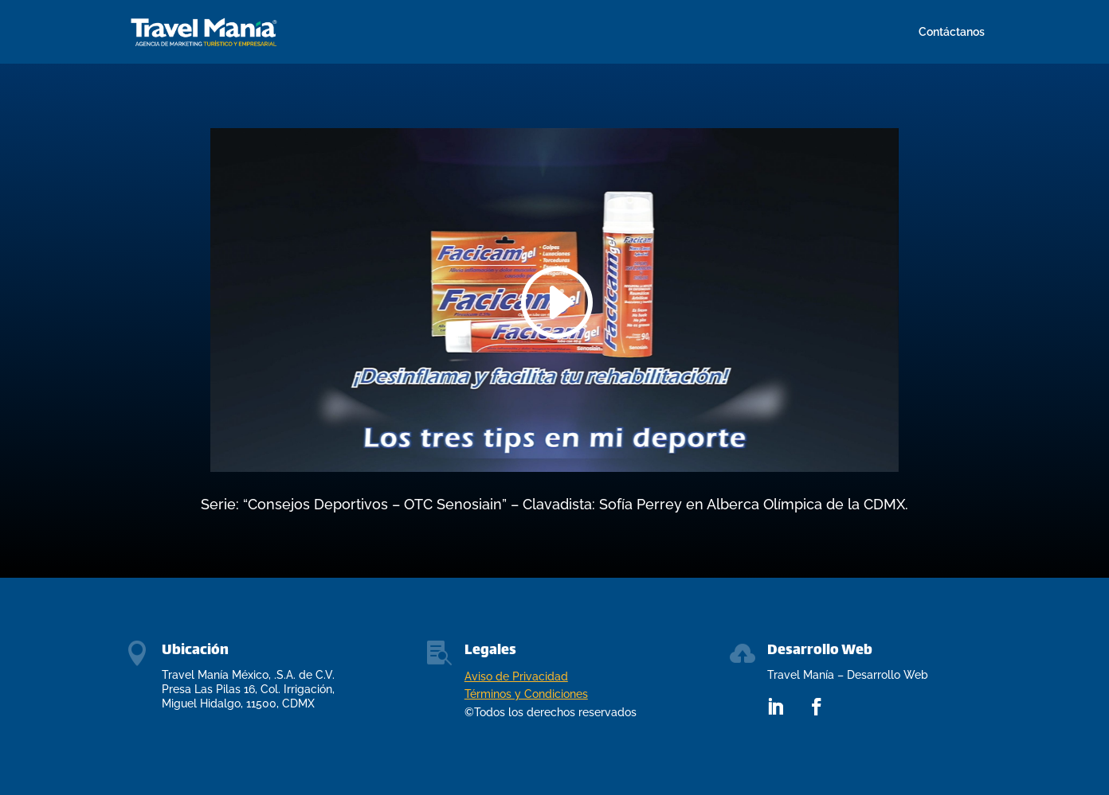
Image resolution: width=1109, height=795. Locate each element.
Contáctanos (952, 32)
